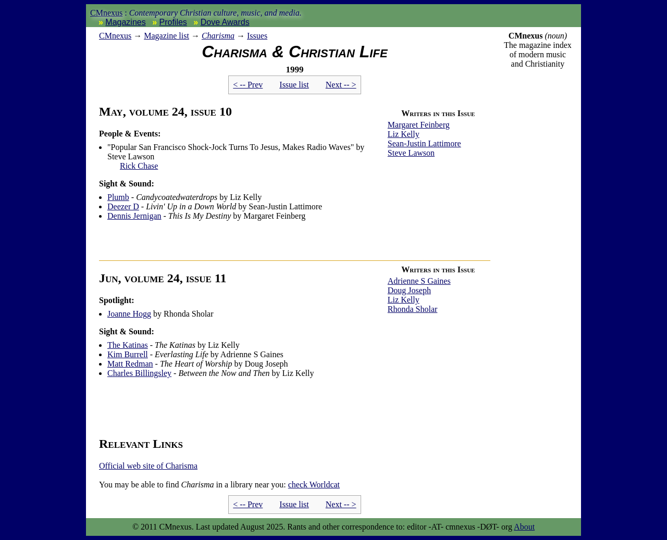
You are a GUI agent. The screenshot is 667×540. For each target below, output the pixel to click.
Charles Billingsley (139, 373)
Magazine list (166, 35)
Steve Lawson (411, 152)
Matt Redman (130, 363)
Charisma (218, 35)
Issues (257, 35)
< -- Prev (248, 84)
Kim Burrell (127, 354)
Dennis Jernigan (134, 215)
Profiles (173, 22)
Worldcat (314, 484)
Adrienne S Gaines (419, 281)
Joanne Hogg (129, 313)
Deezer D (123, 206)
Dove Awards (225, 22)
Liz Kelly (403, 134)
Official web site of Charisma (148, 465)
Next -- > (341, 84)
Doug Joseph (409, 290)
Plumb (118, 197)
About (524, 526)
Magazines (125, 22)
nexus (115, 35)
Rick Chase (139, 165)
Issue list (293, 84)
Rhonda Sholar (413, 309)
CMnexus (106, 12)
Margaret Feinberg (419, 124)
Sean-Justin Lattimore (424, 143)
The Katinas (127, 345)
